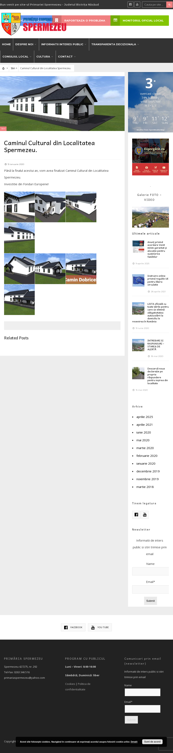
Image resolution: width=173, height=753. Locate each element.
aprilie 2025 (144, 416)
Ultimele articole (146, 233)
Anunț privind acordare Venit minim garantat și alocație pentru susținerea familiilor (157, 248)
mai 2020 (143, 440)
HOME (6, 43)
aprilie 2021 (144, 424)
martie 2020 (145, 447)
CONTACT (65, 56)
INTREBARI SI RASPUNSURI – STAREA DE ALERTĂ (155, 344)
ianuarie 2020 (145, 463)
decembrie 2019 (148, 471)
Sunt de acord (152, 741)
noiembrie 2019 (147, 478)
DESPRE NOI (24, 43)
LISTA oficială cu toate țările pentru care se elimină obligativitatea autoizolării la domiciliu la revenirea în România (150, 312)
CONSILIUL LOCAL (15, 56)
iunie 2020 (143, 432)
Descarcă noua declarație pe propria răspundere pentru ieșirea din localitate (157, 375)
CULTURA (43, 56)
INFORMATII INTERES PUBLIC (62, 43)
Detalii (134, 742)
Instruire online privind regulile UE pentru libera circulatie (158, 279)
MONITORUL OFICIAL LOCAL (137, 20)
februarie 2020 (146, 455)
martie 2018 (145, 486)
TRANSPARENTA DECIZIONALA (113, 43)
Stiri (13, 68)
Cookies (70, 683)
